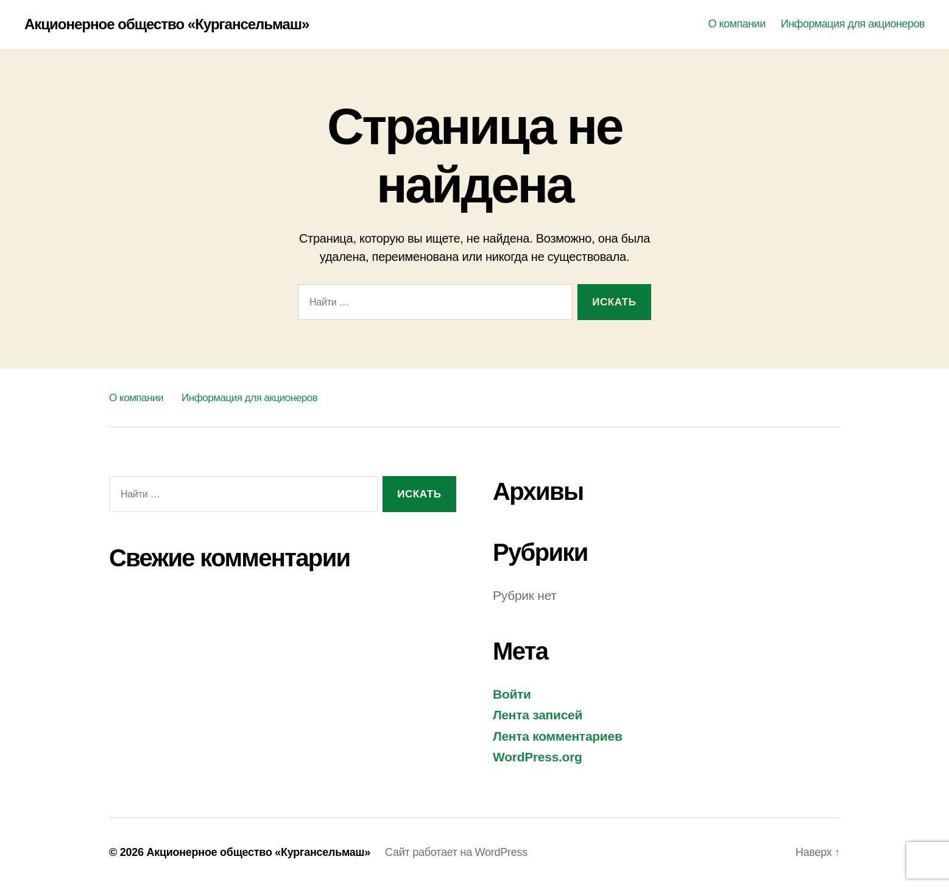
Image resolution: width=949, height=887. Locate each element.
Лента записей (537, 715)
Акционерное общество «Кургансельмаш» (166, 24)
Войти (512, 694)
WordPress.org (537, 757)
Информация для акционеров (853, 24)
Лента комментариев (558, 736)
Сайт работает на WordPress (456, 852)
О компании (736, 24)
